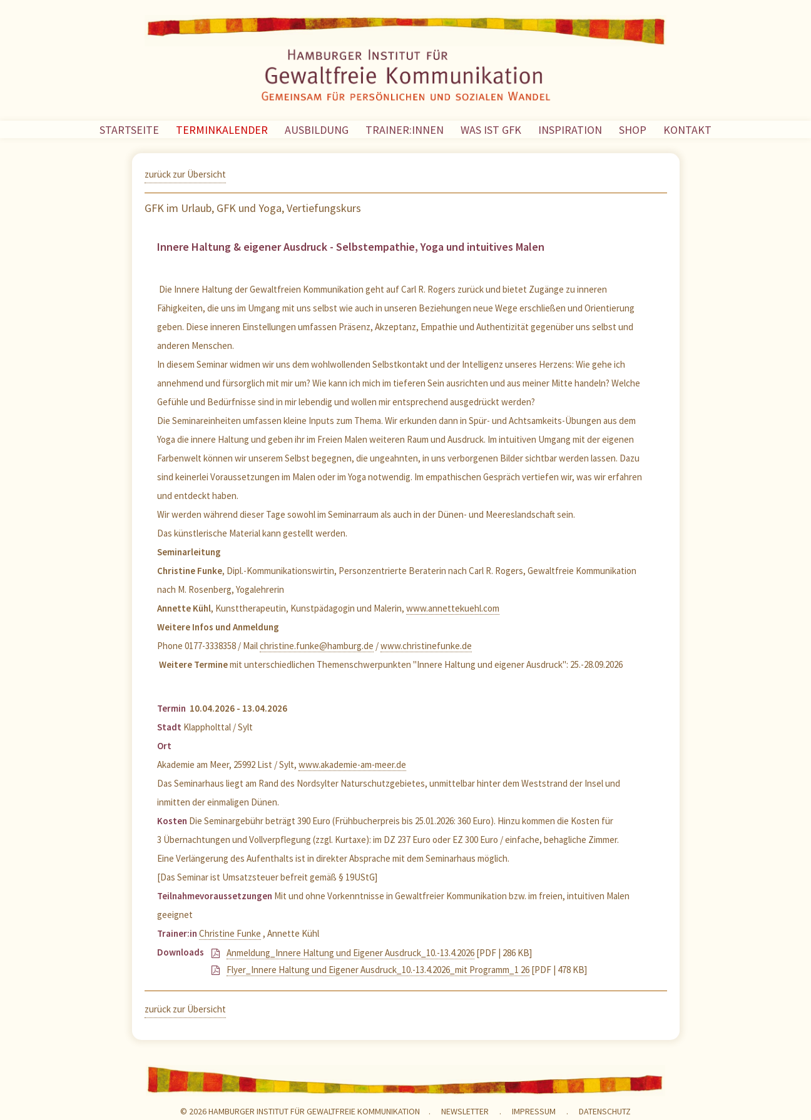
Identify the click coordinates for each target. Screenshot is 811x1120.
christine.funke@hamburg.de (317, 646)
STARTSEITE (129, 130)
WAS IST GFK (491, 130)
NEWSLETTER (465, 1111)
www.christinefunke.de (426, 646)
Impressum (534, 1111)
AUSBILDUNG (317, 130)
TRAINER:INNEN (404, 130)
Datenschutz (605, 1111)
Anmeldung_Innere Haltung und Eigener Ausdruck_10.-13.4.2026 (350, 953)
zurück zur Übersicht (185, 174)
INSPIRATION (570, 130)
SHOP (632, 130)
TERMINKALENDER (222, 130)
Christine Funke (230, 933)
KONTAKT (687, 130)
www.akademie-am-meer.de (352, 764)
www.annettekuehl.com (452, 608)
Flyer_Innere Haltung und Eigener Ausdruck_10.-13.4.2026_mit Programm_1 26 (378, 970)
